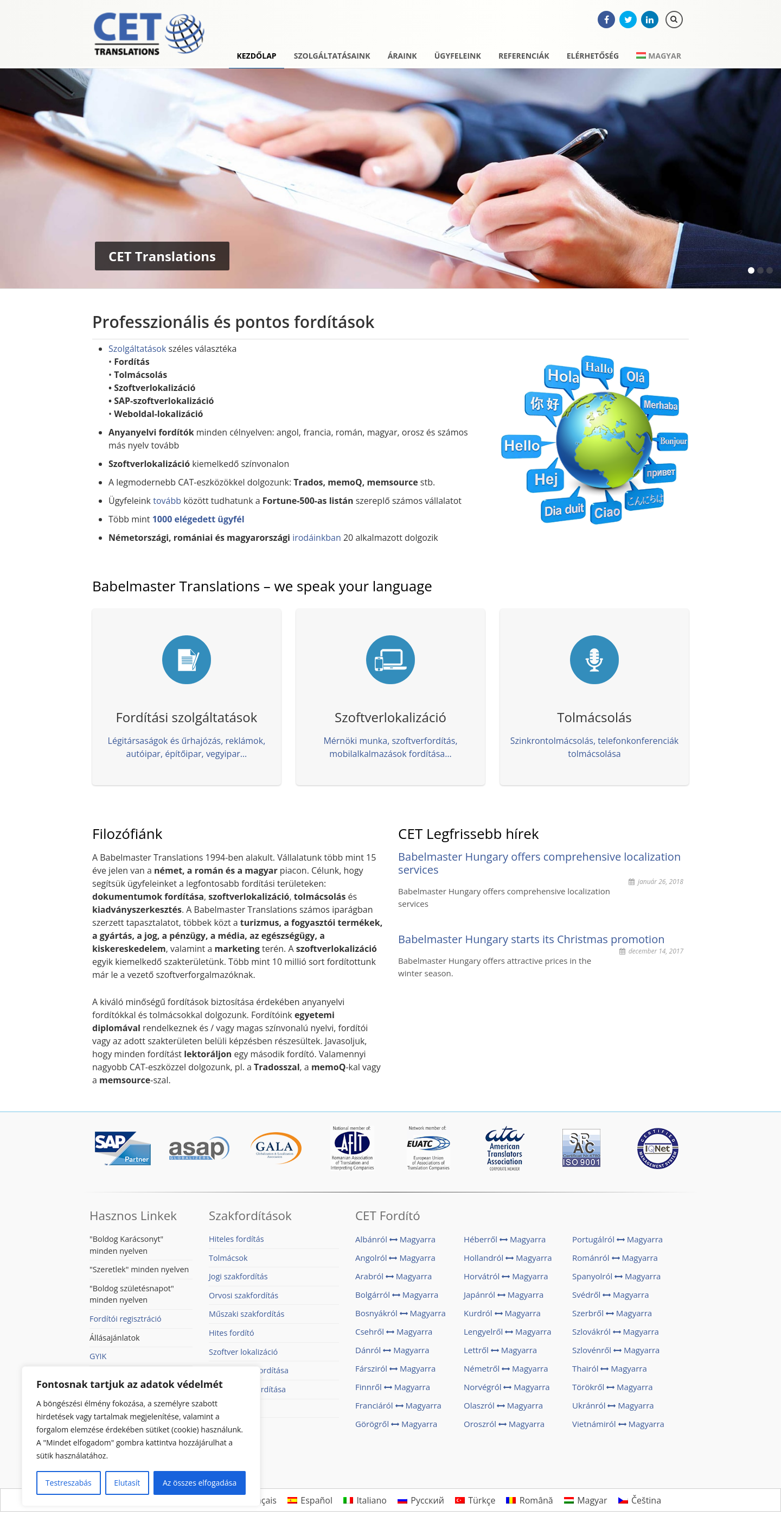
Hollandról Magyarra (508, 1257)
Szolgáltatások (137, 349)
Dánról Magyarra (392, 1349)
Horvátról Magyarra (506, 1276)
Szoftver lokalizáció (243, 1352)
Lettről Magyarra (500, 1349)
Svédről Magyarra (610, 1294)
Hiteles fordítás (236, 1239)
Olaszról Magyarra (503, 1405)
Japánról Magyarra (503, 1294)
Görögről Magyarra (396, 1423)
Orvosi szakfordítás (243, 1295)
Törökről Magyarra (612, 1386)
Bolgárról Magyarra (396, 1294)
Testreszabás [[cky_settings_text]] (69, 1483)
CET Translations (149, 35)
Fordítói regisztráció (125, 1319)
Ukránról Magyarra (613, 1405)
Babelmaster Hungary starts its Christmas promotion (531, 939)
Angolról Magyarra (395, 1257)
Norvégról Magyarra (507, 1386)
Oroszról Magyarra (504, 1423)
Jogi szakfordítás (238, 1276)
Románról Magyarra (615, 1257)
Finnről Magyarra (392, 1386)
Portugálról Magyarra (617, 1239)
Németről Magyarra (506, 1368)
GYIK (97, 1356)
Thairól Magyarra (609, 1368)
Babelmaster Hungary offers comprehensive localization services (539, 863)
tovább (167, 501)
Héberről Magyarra (505, 1239)
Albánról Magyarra (395, 1239)
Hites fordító (231, 1333)
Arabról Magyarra (393, 1276)
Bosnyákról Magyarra (400, 1313)
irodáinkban (316, 538)
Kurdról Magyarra (502, 1313)
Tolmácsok (228, 1258)
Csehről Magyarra (393, 1331)
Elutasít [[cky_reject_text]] (127, 1483)
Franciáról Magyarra (398, 1405)
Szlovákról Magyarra (615, 1331)
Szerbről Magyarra (612, 1313)
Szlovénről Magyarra (616, 1349)
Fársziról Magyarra (395, 1368)
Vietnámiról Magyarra (618, 1423)
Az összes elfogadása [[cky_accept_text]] (199, 1483)
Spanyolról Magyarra (616, 1276)
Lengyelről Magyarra (507, 1331)
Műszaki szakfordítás (246, 1314)
